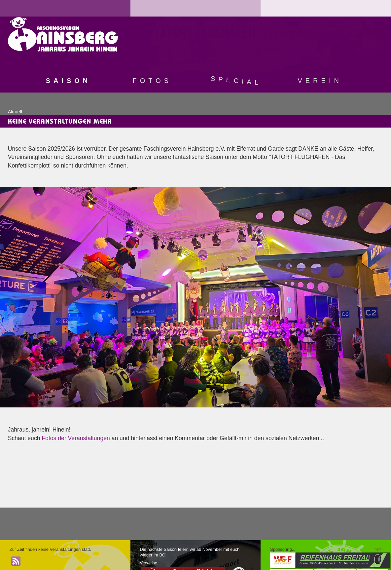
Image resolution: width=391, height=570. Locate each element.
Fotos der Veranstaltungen (76, 438)
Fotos (152, 80)
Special (236, 80)
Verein (320, 80)
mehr (378, 549)
